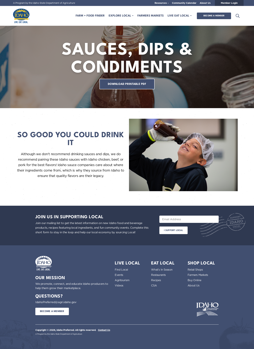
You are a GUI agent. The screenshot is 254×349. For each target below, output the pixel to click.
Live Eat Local (179, 15)
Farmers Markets (150, 15)
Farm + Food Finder (90, 15)
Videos (119, 285)
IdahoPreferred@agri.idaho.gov (55, 302)
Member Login (229, 2)
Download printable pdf (127, 84)
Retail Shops (195, 269)
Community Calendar (184, 2)
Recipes (156, 280)
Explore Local (120, 15)
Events (119, 275)
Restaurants (158, 275)
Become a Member (213, 16)
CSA (154, 285)
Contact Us (104, 330)
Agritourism (122, 280)
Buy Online (194, 280)
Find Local (121, 269)
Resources (161, 2)
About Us (205, 2)
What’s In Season (162, 269)
